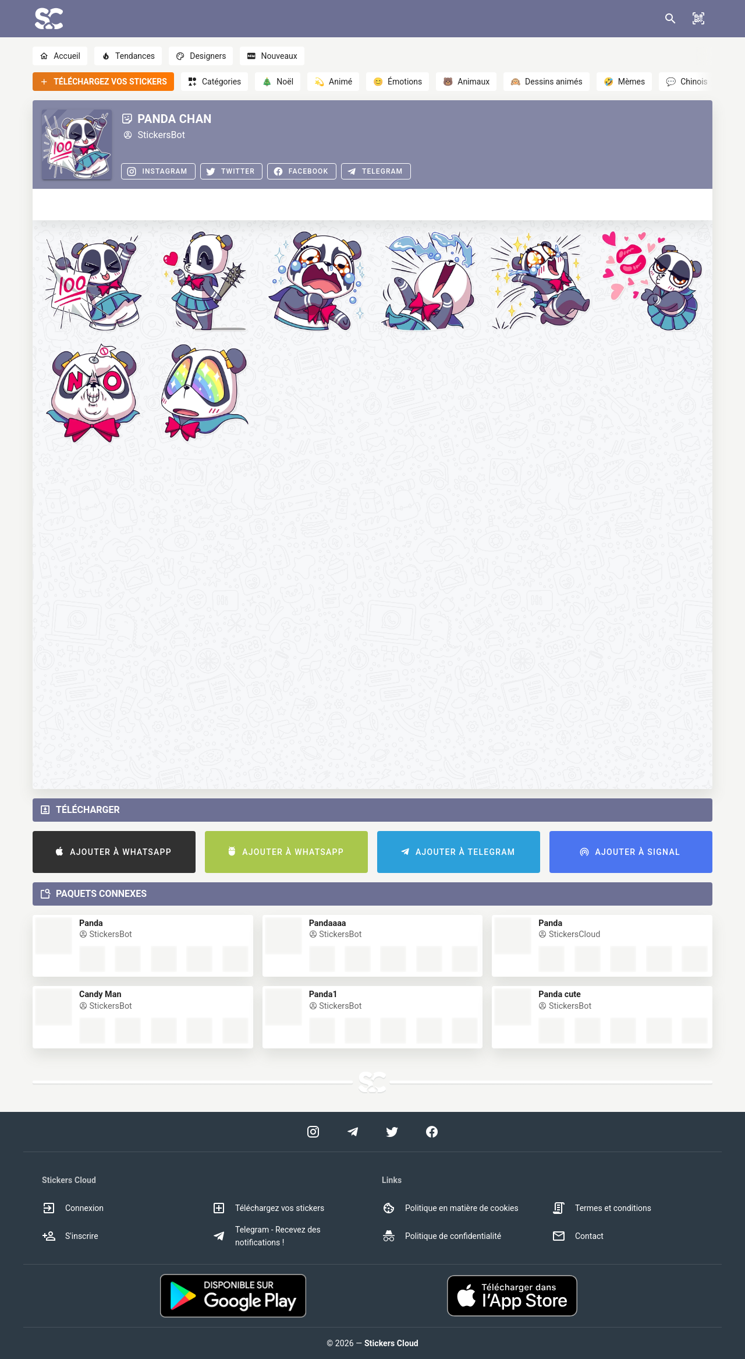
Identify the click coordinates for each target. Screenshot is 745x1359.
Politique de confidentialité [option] (441, 1236)
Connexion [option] (73, 1208)
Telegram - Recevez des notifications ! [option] (266, 1236)
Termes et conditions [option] (601, 1208)
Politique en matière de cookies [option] (450, 1208)
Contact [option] (578, 1236)
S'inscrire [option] (70, 1236)
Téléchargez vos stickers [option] (268, 1208)
